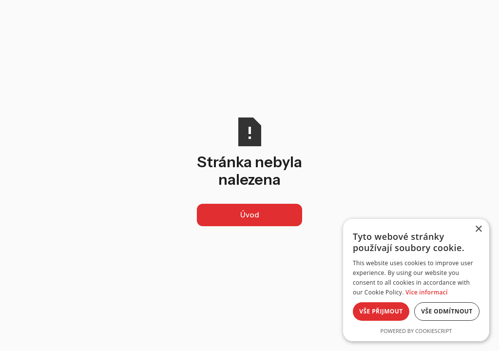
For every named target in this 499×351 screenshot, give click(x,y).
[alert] (416, 280)
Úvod (249, 214)
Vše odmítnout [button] (446, 311)
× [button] (478, 229)
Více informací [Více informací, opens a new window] (426, 292)
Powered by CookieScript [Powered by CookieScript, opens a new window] (416, 330)
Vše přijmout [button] (381, 311)
